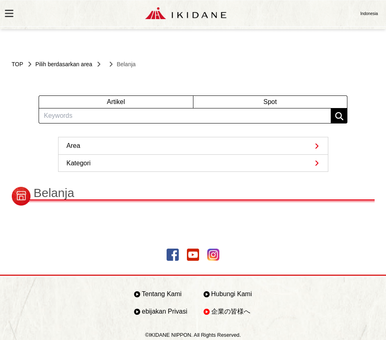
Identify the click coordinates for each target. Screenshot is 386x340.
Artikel (116, 101)
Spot (270, 101)
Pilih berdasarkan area (63, 64)
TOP (18, 64)
